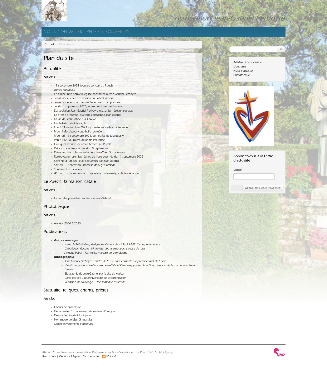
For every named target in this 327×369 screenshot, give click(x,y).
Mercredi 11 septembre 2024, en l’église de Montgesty (89, 136)
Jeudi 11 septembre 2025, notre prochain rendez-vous (88, 107)
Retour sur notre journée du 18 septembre (81, 148)
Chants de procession (67, 307)
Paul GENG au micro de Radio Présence (79, 140)
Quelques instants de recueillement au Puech (82, 144)
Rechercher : (237, 43)
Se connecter (91, 356)
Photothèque (56, 207)
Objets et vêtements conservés (73, 324)
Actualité (52, 69)
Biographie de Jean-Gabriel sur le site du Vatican (94, 274)
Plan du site (49, 356)
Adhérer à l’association (247, 62)
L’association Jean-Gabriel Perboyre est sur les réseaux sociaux (93, 111)
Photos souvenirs (108, 32)
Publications (55, 232)
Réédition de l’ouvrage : (94, 282)
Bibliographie (64, 257)
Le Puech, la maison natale (70, 182)
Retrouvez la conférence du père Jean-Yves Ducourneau (89, 152)
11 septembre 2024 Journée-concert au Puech (83, 86)
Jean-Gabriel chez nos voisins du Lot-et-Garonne (84, 98)
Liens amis (240, 67)
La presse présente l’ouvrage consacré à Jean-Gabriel (87, 115)
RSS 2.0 (109, 356)
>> (281, 49)
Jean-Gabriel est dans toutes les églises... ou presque (87, 102)
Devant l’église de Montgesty (72, 315)
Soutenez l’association (68, 169)
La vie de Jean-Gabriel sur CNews (75, 119)
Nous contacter (63, 32)
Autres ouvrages (66, 240)
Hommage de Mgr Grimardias (73, 320)
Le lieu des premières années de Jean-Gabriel (82, 198)
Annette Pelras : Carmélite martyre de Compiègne (95, 253)
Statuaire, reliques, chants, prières (76, 291)
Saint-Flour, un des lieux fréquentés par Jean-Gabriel (86, 161)
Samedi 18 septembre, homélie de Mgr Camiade (84, 165)
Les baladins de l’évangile (70, 123)
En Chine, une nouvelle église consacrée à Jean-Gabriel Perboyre (95, 94)
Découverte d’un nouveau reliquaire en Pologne (84, 311)
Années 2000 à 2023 (67, 224)
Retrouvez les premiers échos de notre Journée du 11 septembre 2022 (98, 157)
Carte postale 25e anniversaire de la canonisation (95, 278)
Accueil (49, 44)
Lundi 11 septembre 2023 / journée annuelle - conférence (91, 127)
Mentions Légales (70, 356)
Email (237, 170)
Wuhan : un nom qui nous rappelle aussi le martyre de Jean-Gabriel (96, 173)
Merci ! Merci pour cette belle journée (78, 132)
